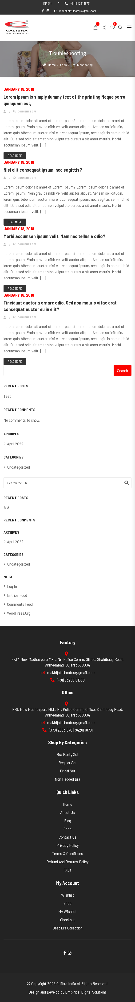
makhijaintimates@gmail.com (75, 11)
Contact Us (67, 837)
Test (7, 396)
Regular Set (68, 762)
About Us (67, 812)
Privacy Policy (67, 845)
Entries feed (17, 595)
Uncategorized (18, 467)
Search (122, 370)
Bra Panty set (68, 754)
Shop (67, 828)
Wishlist (67, 895)
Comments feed (20, 604)
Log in (12, 586)
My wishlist (67, 911)
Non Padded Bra (67, 779)
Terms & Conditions (67, 853)
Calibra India (66, 983)
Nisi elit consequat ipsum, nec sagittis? (43, 170)
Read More (15, 156)
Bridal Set (67, 770)
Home (52, 65)
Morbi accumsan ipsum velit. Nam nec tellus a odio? (54, 236)
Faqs (63, 65)
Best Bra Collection (67, 927)
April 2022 (15, 443)
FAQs (67, 869)
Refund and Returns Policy (67, 861)
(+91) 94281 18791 (77, 3)
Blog (67, 820)
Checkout (67, 919)
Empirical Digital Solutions (86, 991)
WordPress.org (18, 613)
